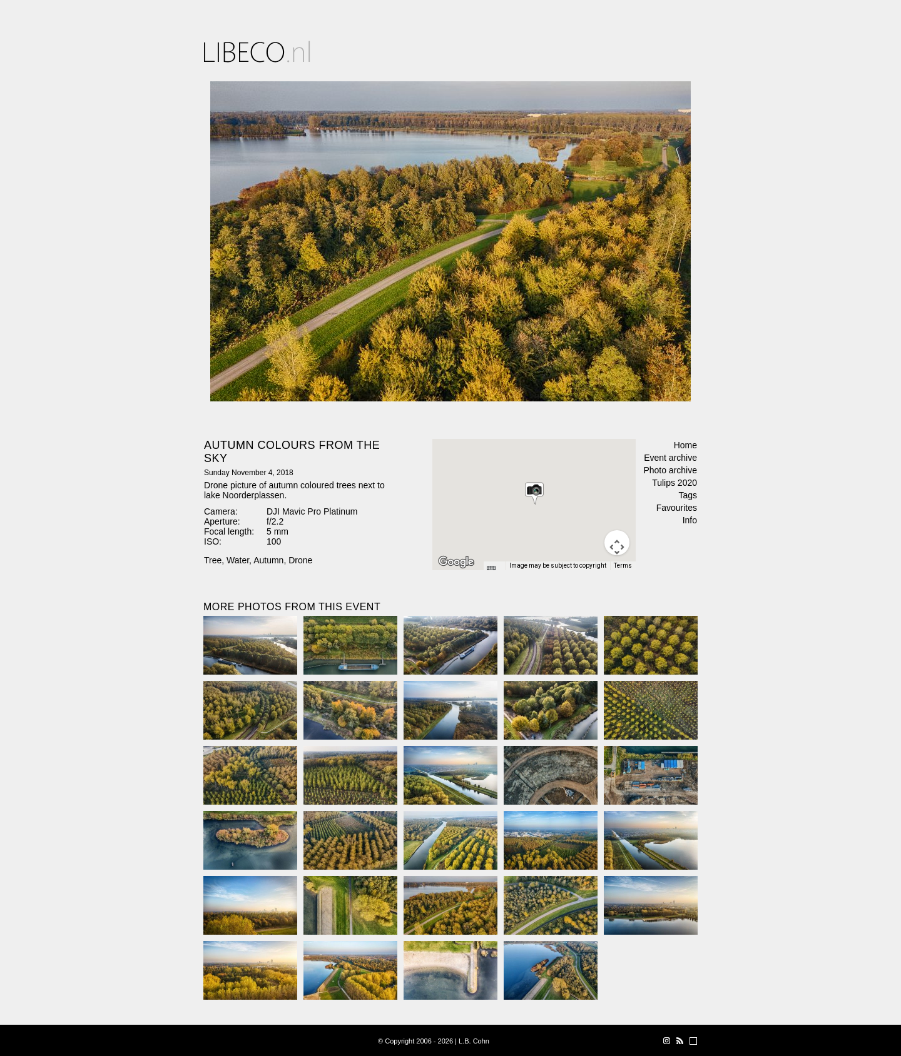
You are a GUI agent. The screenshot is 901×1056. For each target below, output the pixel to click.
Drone (300, 560)
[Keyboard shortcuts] (494, 569)
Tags (687, 495)
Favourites (676, 508)
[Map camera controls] (616, 542)
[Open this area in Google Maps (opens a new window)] (456, 562)
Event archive (670, 458)
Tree (212, 560)
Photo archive (670, 470)
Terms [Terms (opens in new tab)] (623, 565)
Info (690, 520)
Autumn (268, 560)
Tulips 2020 (674, 483)
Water (238, 560)
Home (685, 445)
